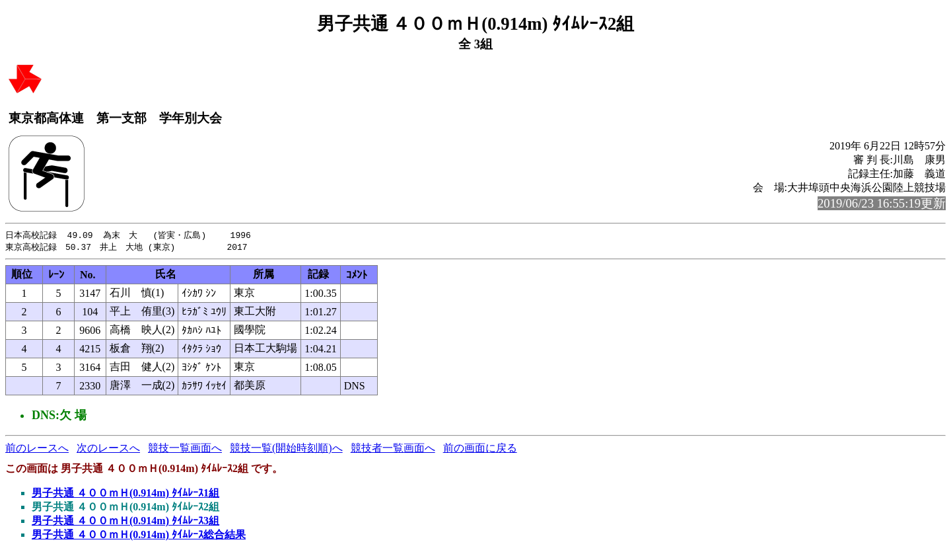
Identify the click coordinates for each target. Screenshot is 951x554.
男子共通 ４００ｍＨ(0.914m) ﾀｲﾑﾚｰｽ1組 (125, 494)
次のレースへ (108, 449)
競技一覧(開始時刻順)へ (286, 449)
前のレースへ (37, 449)
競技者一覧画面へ (393, 449)
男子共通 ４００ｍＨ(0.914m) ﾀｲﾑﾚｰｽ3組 (125, 522)
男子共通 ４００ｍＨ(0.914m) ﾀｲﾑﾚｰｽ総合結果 (139, 535)
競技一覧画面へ (185, 449)
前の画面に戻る (480, 449)
